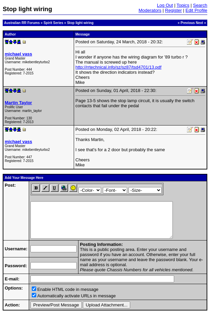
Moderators (150, 10)
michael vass (18, 53)
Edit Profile (196, 10)
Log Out (165, 5)
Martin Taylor (18, 102)
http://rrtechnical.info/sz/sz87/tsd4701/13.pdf (118, 67)
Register (173, 10)
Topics (183, 5)
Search (200, 5)
